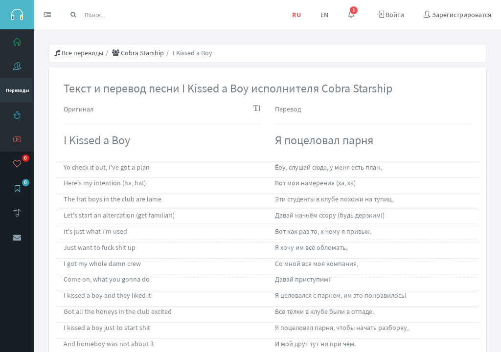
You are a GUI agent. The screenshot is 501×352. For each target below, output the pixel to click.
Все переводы (78, 52)
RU (296, 14)
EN (324, 14)
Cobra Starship (138, 52)
